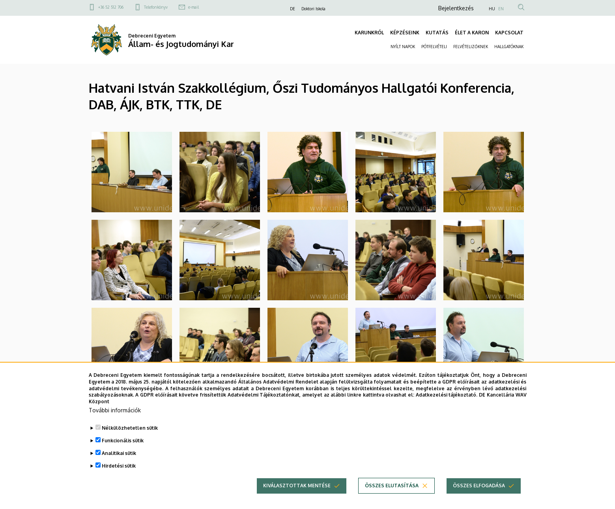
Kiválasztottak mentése (297, 487)
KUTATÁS (437, 33)
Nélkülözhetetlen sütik (130, 430)
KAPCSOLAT (509, 33)
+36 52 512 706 (110, 7)
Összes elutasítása (392, 487)
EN (501, 8)
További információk (115, 412)
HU (492, 8)
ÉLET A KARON (472, 33)
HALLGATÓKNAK (508, 46)
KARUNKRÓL (369, 33)
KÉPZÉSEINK (404, 33)
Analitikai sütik (119, 455)
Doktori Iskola (313, 8)
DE (292, 8)
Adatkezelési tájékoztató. (447, 397)
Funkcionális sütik (123, 442)
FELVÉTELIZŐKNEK (470, 46)
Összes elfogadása (479, 487)
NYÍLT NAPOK (403, 46)
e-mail (193, 7)
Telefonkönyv (156, 7)
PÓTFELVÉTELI (434, 46)
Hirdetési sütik (119, 468)
